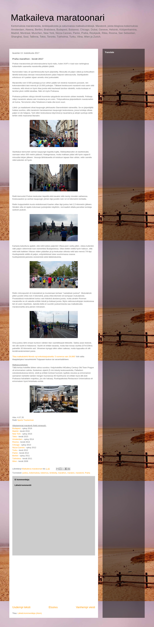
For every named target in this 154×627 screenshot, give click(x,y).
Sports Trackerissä (25, 420)
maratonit (80, 473)
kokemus (44, 473)
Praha (87, 473)
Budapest (16, 428)
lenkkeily (53, 473)
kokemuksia (34, 473)
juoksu (25, 473)
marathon (62, 473)
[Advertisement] (53, 580)
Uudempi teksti (21, 607)
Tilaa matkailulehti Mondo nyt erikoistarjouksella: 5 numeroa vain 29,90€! (43, 356)
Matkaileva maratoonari (58, 18)
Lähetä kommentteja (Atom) (30, 613)
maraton (71, 473)
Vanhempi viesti (85, 607)
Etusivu (53, 607)
